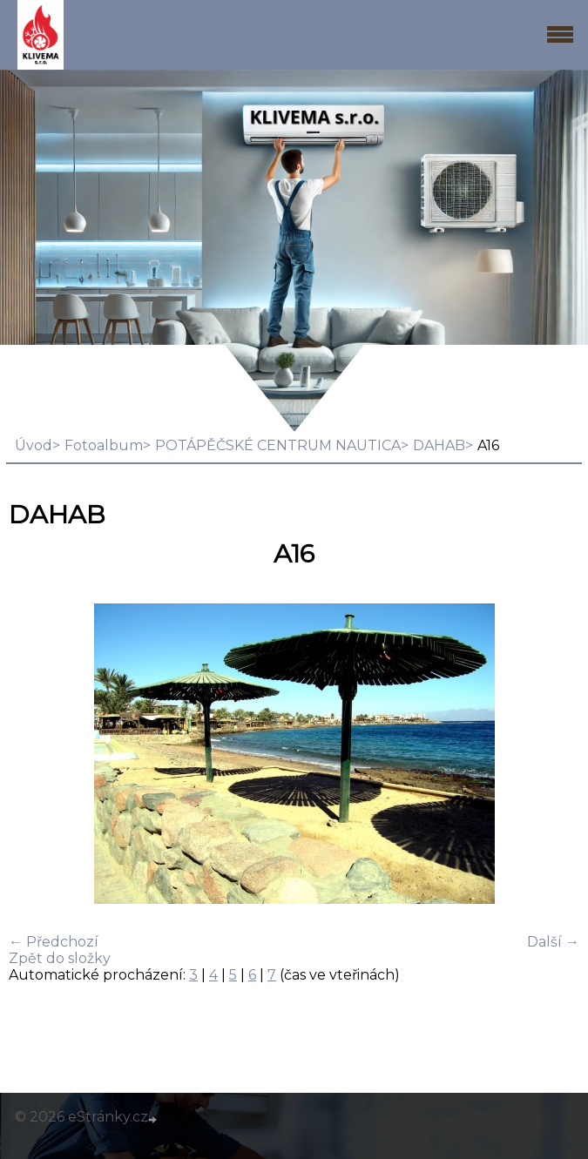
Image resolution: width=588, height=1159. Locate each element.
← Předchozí (53, 941)
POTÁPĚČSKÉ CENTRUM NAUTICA (278, 445)
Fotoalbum (103, 445)
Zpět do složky (60, 958)
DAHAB (439, 445)
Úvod (33, 445)
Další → (553, 941)
